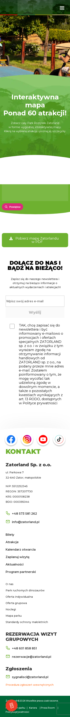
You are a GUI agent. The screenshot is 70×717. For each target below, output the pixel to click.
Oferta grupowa (16, 603)
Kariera (33, 707)
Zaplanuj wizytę (17, 557)
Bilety (10, 534)
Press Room (48, 707)
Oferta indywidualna (19, 596)
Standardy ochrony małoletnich (27, 622)
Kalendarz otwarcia (21, 549)
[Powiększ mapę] (12, 206)
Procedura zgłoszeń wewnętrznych (30, 684)
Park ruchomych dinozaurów (25, 590)
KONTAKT (23, 451)
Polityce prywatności (40, 403)
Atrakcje (12, 542)
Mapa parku (14, 615)
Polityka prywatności (17, 711)
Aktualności (15, 564)
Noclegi (11, 609)
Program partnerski (21, 572)
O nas (9, 584)
